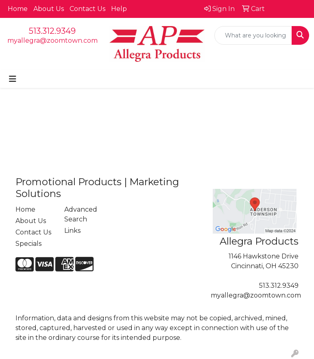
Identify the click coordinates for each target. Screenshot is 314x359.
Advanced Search (80, 214)
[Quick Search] (253, 35)
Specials (28, 243)
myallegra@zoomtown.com (52, 40)
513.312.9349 (52, 31)
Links (72, 230)
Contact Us (87, 9)
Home (18, 9)
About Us (48, 9)
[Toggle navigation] (12, 79)
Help (119, 9)
